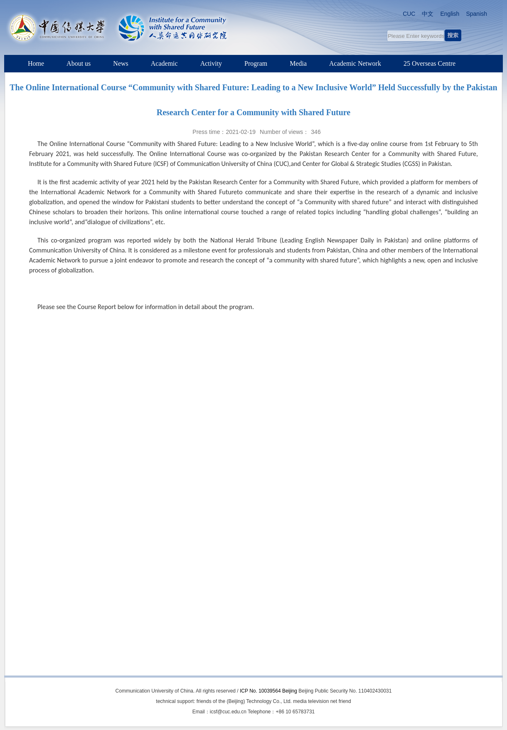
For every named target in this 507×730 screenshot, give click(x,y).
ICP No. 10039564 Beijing (268, 691)
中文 (427, 13)
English (449, 13)
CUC (409, 13)
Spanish (476, 13)
